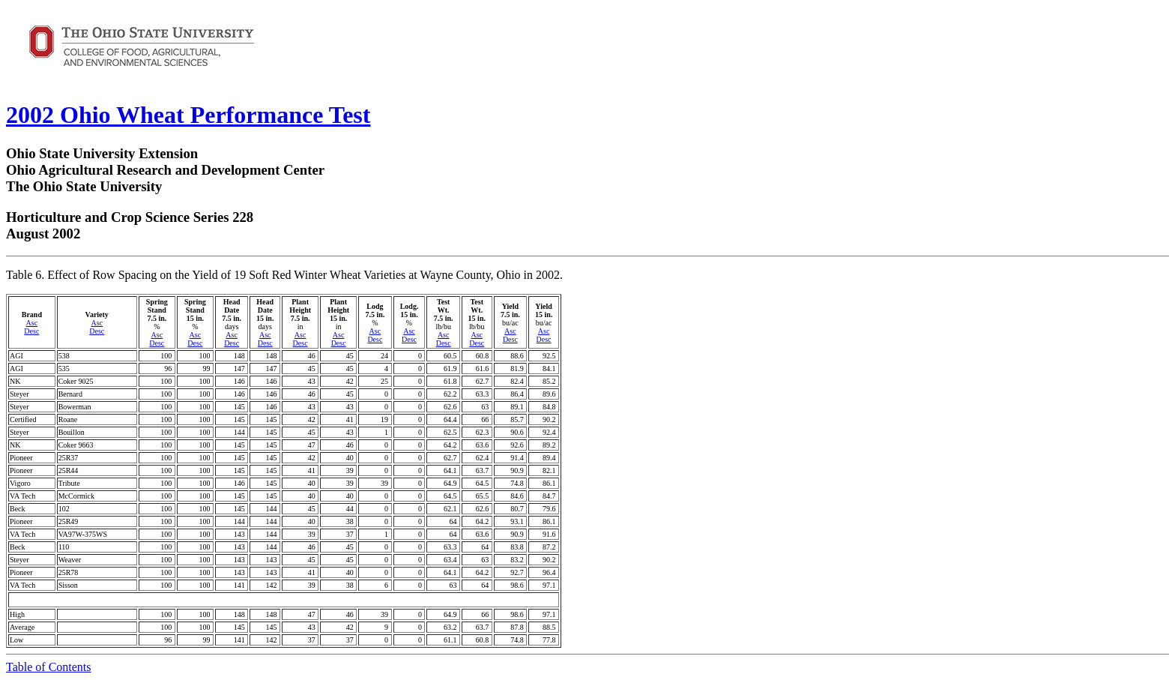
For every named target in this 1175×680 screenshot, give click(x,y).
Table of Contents (48, 667)
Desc (31, 331)
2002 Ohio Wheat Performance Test (188, 114)
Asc (32, 323)
